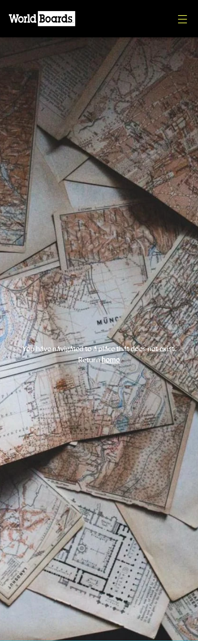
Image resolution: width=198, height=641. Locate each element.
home (111, 360)
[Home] (42, 18)
